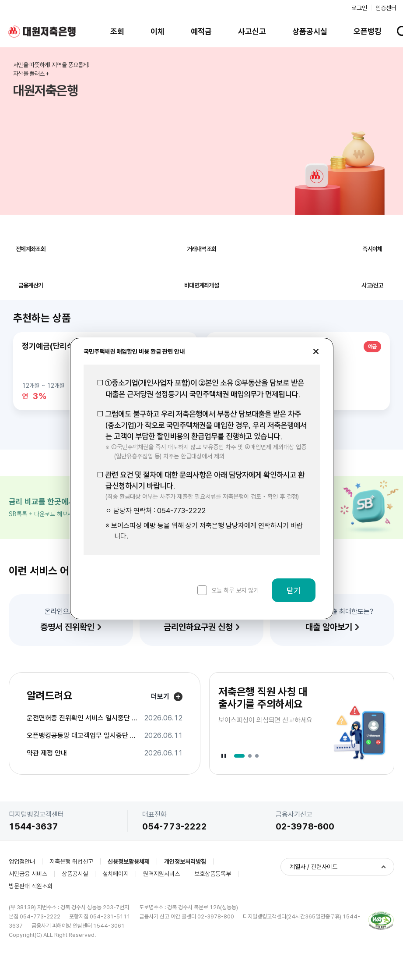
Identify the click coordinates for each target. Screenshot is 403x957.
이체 (158, 31)
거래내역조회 (202, 248)
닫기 (294, 590)
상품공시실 (309, 31)
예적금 (201, 31)
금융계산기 (30, 285)
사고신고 (252, 31)
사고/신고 (372, 285)
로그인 (359, 8)
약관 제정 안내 (47, 753)
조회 (117, 31)
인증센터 (385, 8)
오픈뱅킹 (368, 31)
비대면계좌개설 (201, 285)
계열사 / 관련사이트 (313, 866)
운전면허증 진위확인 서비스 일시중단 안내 (83, 718)
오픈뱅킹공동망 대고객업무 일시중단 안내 (83, 735)
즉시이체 (372, 248)
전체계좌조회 (31, 248)
